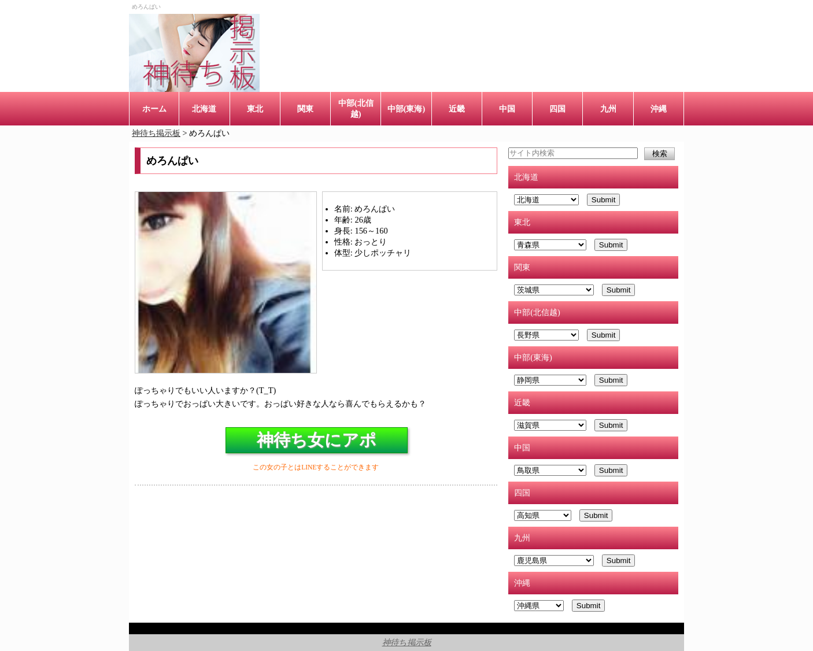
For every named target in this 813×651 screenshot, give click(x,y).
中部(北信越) (356, 108)
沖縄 (659, 108)
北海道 (204, 108)
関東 (305, 108)
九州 (608, 108)
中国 (507, 108)
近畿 (457, 108)
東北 (255, 108)
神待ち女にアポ (316, 440)
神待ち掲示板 (406, 642)
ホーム (154, 108)
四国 (557, 108)
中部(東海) (406, 108)
